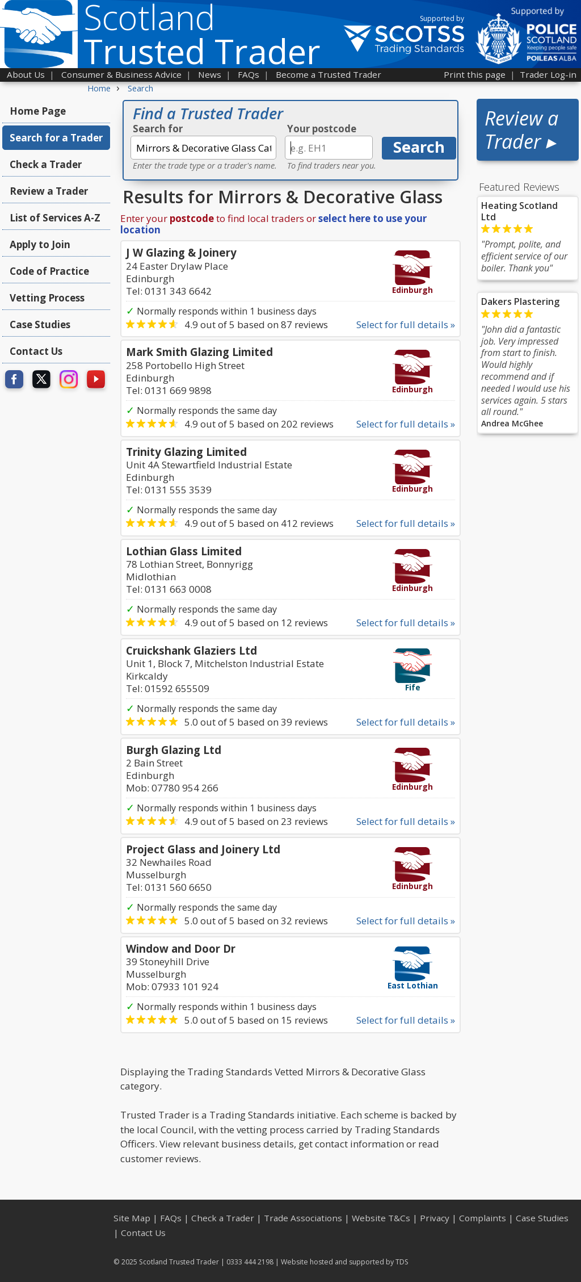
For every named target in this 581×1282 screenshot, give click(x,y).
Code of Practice (49, 271)
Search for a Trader (56, 137)
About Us (26, 74)
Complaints (482, 1218)
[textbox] (203, 148)
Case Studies (40, 324)
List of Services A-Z (55, 217)
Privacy (434, 1218)
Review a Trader (49, 191)
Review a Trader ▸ (521, 129)
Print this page (475, 74)
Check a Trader (46, 164)
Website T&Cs (381, 1218)
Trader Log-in (548, 74)
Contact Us (36, 351)
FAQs (248, 74)
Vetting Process (47, 297)
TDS (402, 1262)
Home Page (38, 111)
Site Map (131, 1218)
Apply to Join (40, 244)
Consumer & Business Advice (121, 74)
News (209, 74)
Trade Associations (303, 1218)
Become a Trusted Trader (328, 74)
